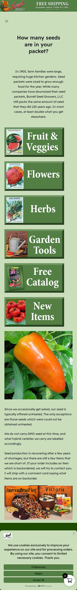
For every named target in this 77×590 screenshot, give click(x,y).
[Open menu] (6, 21)
